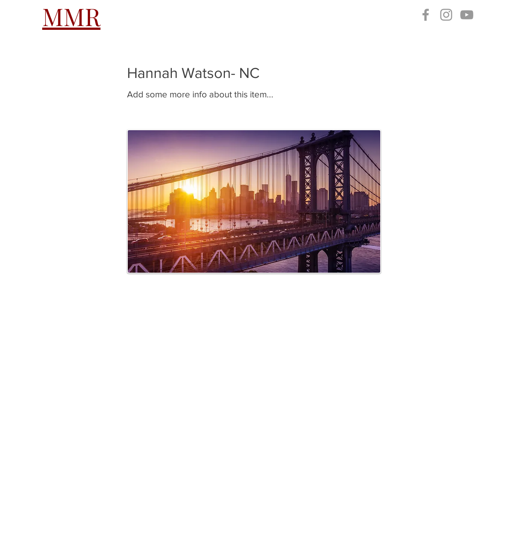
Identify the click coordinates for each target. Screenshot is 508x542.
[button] (182, 16)
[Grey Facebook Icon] (426, 15)
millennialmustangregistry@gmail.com (109, 499)
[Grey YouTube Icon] (467, 15)
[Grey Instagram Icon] (446, 15)
